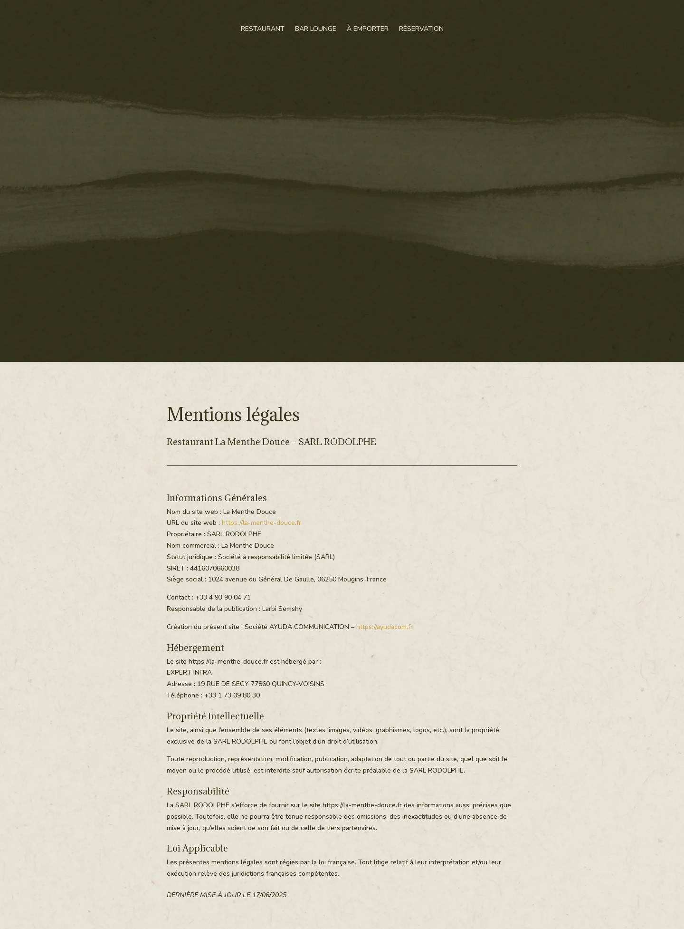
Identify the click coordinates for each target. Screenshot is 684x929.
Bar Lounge (315, 28)
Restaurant (263, 28)
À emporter (368, 28)
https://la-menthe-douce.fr (261, 522)
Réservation (421, 28)
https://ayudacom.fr (384, 626)
